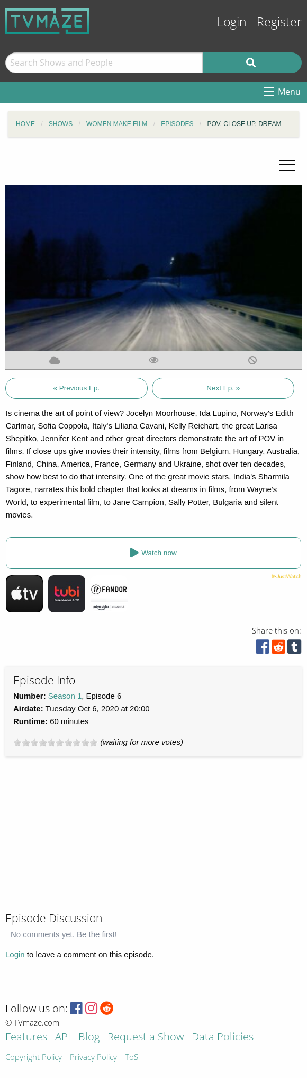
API (62, 1037)
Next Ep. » (223, 388)
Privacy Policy (93, 1057)
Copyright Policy (33, 1057)
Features (26, 1037)
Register (279, 22)
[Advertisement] (84, 838)
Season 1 (65, 695)
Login (232, 22)
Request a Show (145, 1037)
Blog (89, 1037)
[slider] (55, 742)
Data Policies (223, 1037)
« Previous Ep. (76, 388)
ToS (131, 1057)
